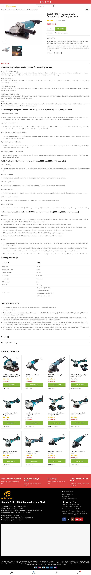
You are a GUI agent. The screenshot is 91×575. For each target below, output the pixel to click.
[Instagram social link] (72, 519)
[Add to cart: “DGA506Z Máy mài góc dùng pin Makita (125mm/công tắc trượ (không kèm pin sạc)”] (79, 423)
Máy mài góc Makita (59, 48)
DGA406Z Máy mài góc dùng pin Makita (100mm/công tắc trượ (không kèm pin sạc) (10, 415)
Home (3, 9)
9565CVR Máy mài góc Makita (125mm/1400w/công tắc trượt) (56, 377)
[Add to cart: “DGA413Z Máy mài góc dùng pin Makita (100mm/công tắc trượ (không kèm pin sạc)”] (34, 423)
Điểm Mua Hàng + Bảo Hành (69, 498)
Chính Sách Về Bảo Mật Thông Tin (71, 506)
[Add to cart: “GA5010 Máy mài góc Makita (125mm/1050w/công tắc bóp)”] (56, 461)
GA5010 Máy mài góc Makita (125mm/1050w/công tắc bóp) (56, 453)
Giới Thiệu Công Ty (67, 494)
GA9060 (52, 46)
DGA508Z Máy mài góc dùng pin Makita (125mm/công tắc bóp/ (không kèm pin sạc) (10, 453)
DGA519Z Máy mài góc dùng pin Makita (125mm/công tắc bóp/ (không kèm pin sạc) (33, 453)
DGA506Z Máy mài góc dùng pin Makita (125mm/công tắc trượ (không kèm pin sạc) (78, 415)
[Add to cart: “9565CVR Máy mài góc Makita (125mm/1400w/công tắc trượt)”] (56, 385)
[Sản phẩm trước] (85, 10)
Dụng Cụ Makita (10, 9)
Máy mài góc (50, 48)
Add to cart (61, 28)
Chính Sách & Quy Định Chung (70, 504)
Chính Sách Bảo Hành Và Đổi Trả (71, 509)
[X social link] (42, 1)
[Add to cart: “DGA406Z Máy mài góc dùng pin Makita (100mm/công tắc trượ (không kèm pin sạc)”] (11, 423)
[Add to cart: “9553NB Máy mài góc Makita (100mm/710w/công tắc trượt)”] (34, 385)
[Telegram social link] (50, 1)
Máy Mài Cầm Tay (74, 41)
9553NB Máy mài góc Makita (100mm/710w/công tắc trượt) (33, 377)
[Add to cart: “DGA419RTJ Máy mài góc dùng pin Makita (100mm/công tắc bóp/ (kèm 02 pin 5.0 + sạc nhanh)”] (56, 423)
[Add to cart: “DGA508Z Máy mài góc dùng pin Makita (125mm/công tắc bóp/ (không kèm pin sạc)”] (11, 461)
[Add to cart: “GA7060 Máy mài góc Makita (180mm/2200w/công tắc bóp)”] (79, 461)
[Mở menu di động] (2, 6)
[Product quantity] (50, 29)
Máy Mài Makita (20, 9)
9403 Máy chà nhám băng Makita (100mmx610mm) (11, 375)
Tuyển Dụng (65, 496)
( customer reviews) (60, 20)
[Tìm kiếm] (45, 6)
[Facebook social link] (40, 1)
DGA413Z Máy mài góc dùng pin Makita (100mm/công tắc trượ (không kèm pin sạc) (33, 415)
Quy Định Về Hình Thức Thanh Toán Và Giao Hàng (75, 514)
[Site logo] (11, 6)
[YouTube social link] (77, 519)
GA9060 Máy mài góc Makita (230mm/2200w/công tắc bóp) (72, 46)
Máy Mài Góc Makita (32, 9)
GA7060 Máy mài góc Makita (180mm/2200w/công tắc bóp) (79, 453)
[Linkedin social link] (48, 1)
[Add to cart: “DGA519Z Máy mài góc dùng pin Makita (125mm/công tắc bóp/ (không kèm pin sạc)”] (34, 461)
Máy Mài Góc (57, 43)
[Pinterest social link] (45, 1)
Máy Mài (66, 41)
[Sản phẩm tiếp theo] (89, 10)
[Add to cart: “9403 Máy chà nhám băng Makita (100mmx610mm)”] (11, 385)
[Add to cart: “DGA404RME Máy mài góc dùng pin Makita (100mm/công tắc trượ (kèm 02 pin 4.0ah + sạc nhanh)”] (79, 385)
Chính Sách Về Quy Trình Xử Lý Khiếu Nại (73, 511)
